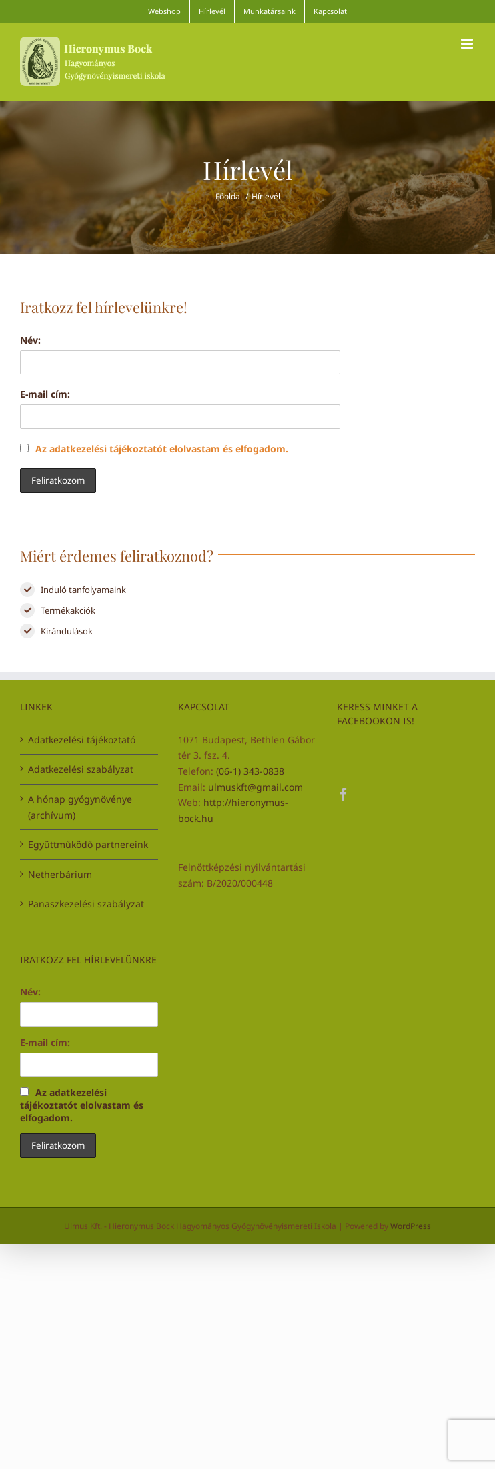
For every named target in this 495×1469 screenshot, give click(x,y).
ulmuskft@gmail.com (255, 787)
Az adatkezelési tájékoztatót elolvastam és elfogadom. (154, 448)
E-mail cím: (45, 394)
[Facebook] (343, 794)
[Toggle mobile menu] (468, 44)
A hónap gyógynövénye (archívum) (80, 807)
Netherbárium (60, 874)
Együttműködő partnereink (88, 844)
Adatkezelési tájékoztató (81, 740)
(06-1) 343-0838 (250, 771)
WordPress (410, 1226)
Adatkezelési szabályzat (80, 769)
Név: (30, 340)
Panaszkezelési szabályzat (86, 903)
